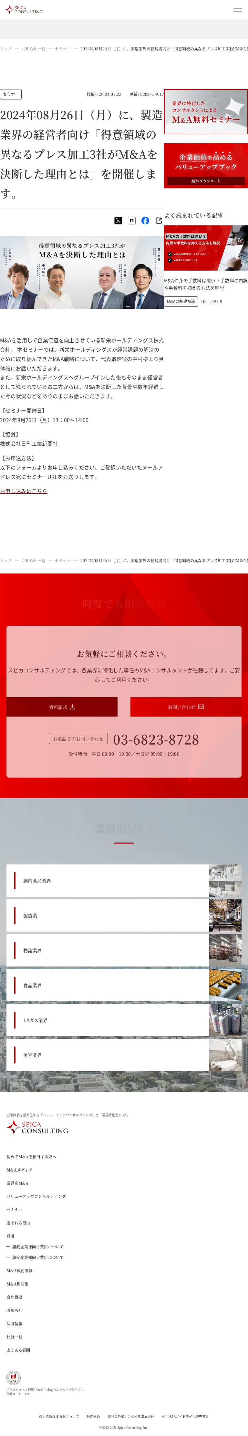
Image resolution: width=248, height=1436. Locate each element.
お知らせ (14, 1310)
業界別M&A (17, 1183)
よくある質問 (18, 1350)
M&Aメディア (19, 1170)
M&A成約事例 (19, 1270)
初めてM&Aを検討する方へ (31, 1156)
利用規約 (93, 1416)
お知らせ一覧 (33, 48)
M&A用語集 (17, 1283)
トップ (6, 48)
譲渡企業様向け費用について (35, 1246)
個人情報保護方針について (59, 1416)
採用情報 (14, 1323)
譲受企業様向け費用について (35, 1257)
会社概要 (14, 1297)
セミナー (63, 48)
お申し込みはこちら (23, 491)
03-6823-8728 (156, 738)
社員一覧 (14, 1336)
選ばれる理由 (18, 1222)
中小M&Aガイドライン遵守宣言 (185, 1416)
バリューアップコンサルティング (36, 1196)
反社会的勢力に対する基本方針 (131, 1416)
